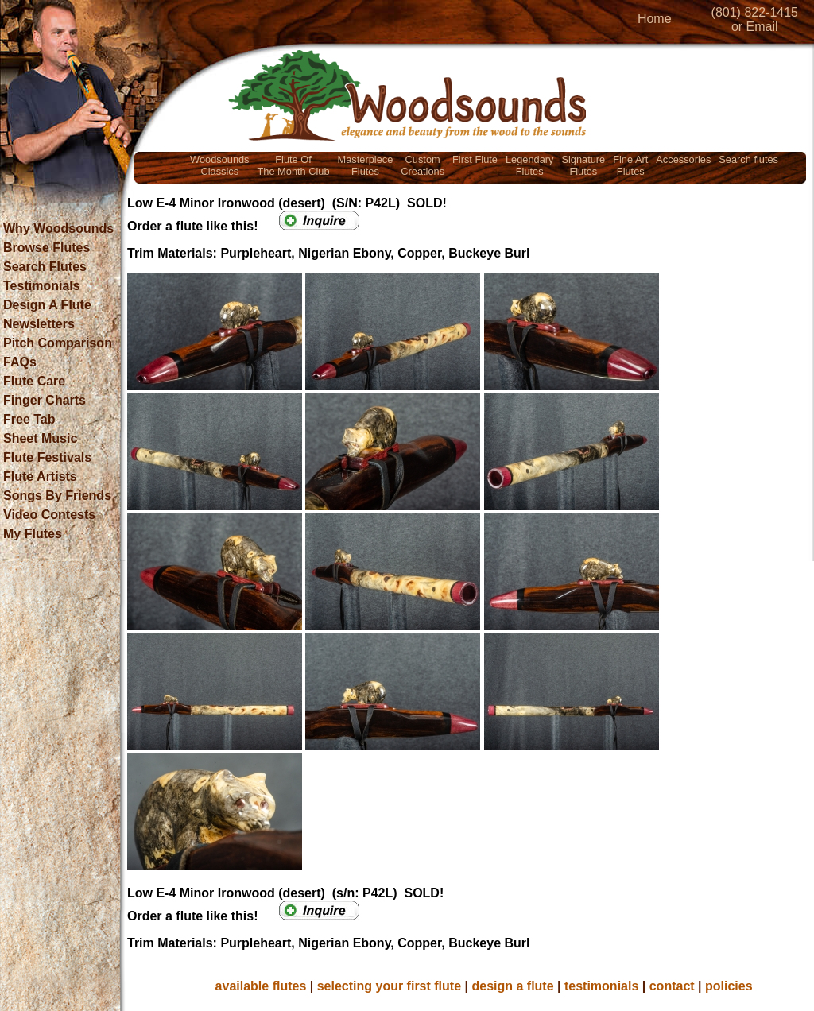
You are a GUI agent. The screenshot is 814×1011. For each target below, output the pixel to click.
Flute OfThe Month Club (294, 165)
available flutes (261, 986)
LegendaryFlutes (529, 165)
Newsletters (39, 324)
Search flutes (748, 159)
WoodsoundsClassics (219, 165)
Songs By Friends (57, 495)
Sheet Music (40, 438)
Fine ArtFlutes (630, 165)
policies (729, 986)
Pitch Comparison (57, 343)
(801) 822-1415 (754, 12)
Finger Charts (44, 400)
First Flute (475, 159)
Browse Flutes (46, 247)
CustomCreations (422, 165)
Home (655, 18)
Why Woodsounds (58, 228)
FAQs (20, 362)
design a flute (512, 986)
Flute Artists (40, 476)
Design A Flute (47, 305)
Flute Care (34, 381)
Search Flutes (45, 266)
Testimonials (41, 285)
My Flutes (32, 533)
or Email (754, 26)
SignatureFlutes (583, 165)
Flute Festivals (47, 457)
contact (672, 986)
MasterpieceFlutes (365, 165)
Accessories (683, 159)
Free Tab (29, 419)
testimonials (601, 986)
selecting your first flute (389, 986)
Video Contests (49, 514)
